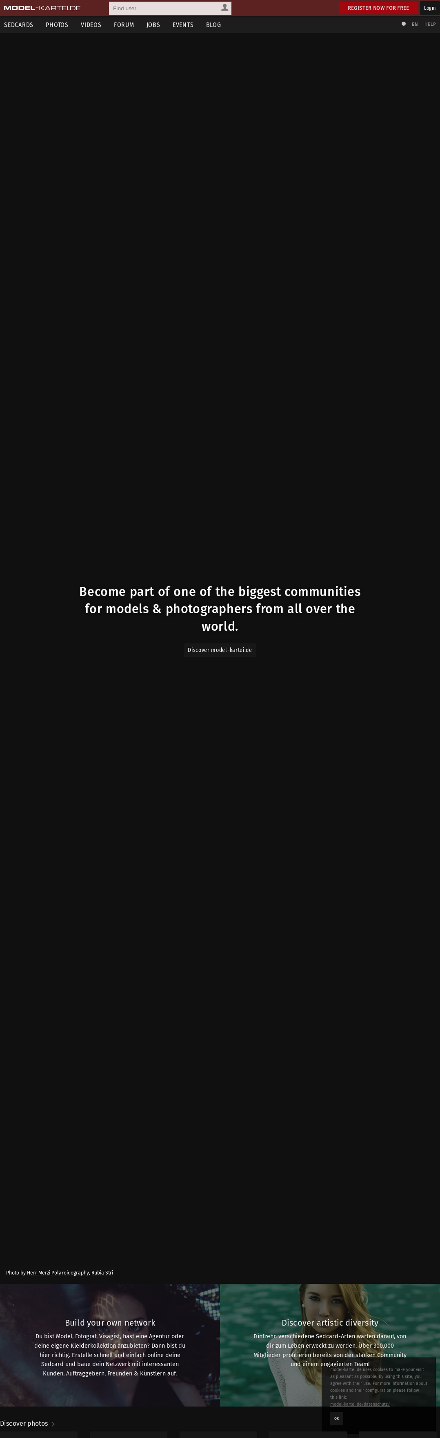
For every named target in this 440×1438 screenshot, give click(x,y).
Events (183, 25)
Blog (213, 25)
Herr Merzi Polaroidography (58, 1273)
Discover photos (28, 1423)
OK (336, 1418)
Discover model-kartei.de (220, 650)
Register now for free (378, 8)
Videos (91, 25)
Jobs (153, 25)
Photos (57, 25)
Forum (124, 25)
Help (430, 24)
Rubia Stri (102, 1273)
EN (415, 24)
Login (430, 8)
